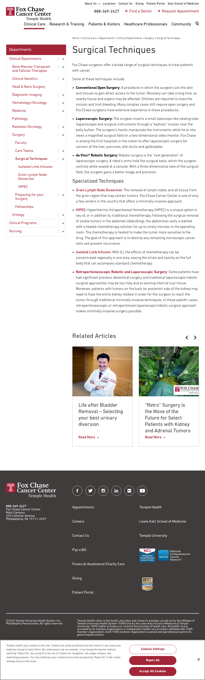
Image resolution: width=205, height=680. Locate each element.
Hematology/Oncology (29, 103)
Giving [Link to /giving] (77, 578)
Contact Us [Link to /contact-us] (80, 536)
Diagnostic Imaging (27, 95)
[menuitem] (197, 26)
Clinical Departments (129, 38)
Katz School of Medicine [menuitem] (183, 3)
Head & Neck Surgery (28, 87)
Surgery (149, 38)
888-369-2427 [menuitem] (106, 12)
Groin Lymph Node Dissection (32, 177)
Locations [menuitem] (109, 3)
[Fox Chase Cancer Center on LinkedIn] (116, 491)
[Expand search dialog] (197, 24)
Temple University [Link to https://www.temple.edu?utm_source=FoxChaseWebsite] (153, 536)
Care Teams (24, 151)
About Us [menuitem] (90, 3)
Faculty (21, 143)
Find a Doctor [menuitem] (140, 11)
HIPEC (23, 187)
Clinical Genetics (25, 79)
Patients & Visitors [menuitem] (104, 24)
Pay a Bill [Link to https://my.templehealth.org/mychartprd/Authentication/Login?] (79, 550)
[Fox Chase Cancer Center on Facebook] (77, 491)
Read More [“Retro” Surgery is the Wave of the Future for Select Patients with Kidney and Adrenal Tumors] (153, 437)
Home (75, 38)
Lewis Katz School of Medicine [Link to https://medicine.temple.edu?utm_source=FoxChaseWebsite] (162, 522)
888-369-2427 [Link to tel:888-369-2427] (16, 506)
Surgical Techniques (31, 159)
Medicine (19, 111)
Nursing (15, 231)
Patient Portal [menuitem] (156, 3)
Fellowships (24, 207)
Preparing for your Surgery (29, 197)
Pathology (20, 119)
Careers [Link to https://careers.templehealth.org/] (78, 522)
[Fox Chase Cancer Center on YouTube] (142, 491)
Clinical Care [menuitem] (34, 24)
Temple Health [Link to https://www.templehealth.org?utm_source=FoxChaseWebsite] (150, 507)
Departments (107, 38)
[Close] (198, 661)
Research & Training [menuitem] (66, 24)
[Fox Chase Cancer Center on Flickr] (129, 491)
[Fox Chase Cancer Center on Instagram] (103, 491)
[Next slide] (195, 337)
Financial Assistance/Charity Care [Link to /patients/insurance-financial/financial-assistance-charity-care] (98, 564)
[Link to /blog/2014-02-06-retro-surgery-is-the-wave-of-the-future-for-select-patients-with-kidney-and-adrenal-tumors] (121, 272)
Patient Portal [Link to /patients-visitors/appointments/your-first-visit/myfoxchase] (82, 593)
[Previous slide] (187, 337)
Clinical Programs (23, 223)
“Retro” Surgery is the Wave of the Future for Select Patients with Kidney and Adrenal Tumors (168, 418)
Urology (18, 215)
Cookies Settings (153, 651)
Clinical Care (89, 38)
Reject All (153, 662)
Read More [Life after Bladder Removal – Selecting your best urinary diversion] (86, 437)
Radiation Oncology (27, 127)
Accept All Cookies (152, 673)
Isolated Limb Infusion (35, 167)
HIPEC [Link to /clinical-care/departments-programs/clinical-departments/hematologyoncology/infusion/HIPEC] (80, 210)
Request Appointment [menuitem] (180, 11)
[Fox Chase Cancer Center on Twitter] (90, 491)
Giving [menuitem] (140, 3)
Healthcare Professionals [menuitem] (145, 24)
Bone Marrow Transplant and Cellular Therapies (31, 69)
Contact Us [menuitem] (126, 3)
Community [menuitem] (181, 24)
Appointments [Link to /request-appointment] (83, 507)
